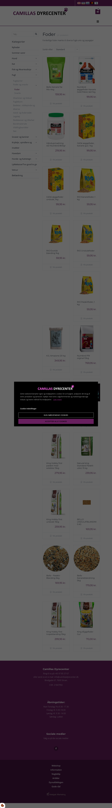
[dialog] (56, 404)
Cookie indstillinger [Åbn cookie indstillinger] (28, 408)
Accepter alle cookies (56, 421)
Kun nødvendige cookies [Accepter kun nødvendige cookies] (56, 415)
